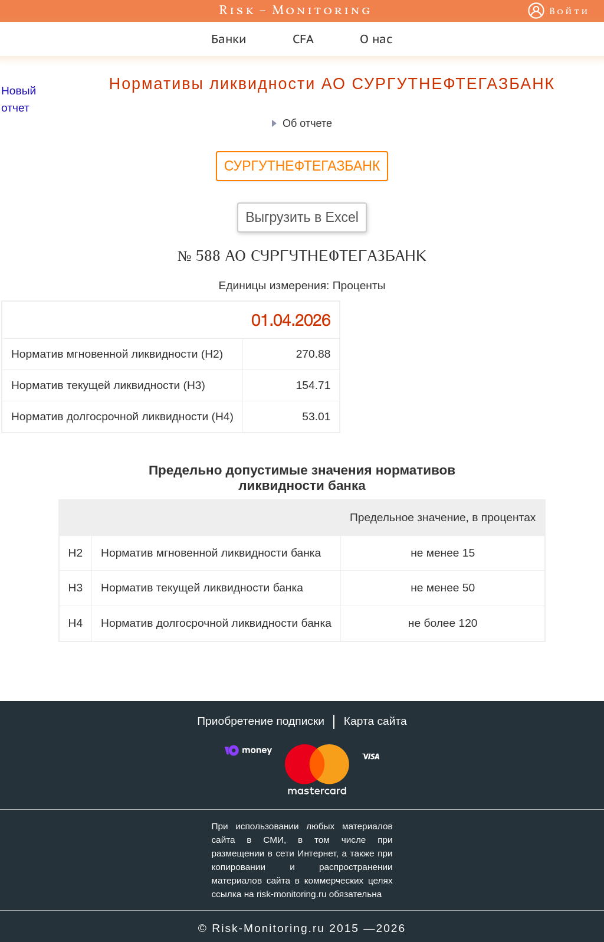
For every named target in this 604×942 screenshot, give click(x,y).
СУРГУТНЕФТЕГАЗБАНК (302, 166)
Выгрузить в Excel (302, 217)
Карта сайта (375, 721)
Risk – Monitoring (295, 11)
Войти (569, 11)
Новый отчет (18, 99)
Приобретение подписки (260, 721)
